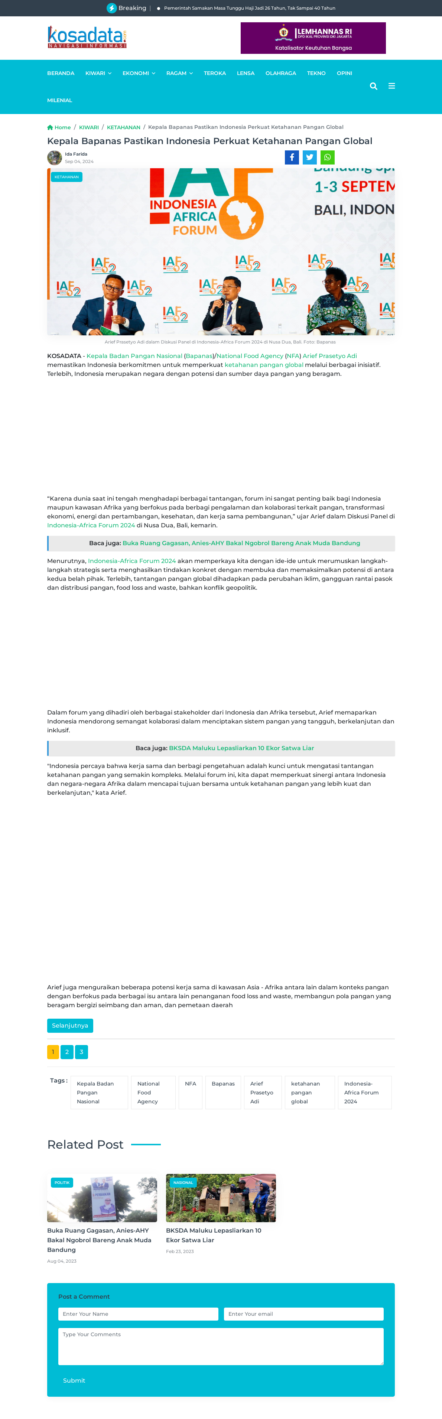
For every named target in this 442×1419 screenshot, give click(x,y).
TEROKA (215, 73)
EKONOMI (139, 73)
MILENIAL (59, 100)
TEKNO (316, 73)
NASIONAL (183, 1182)
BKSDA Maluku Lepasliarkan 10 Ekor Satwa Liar (241, 748)
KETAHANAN (123, 127)
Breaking (132, 8)
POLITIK (62, 1182)
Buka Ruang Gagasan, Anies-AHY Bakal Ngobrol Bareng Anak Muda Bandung (241, 543)
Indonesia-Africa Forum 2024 (91, 525)
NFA (293, 355)
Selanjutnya (70, 1025)
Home (59, 127)
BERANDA (60, 73)
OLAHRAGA (281, 73)
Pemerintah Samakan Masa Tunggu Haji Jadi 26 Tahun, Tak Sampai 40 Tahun (246, 8)
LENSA (245, 73)
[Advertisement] (221, 436)
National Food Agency (250, 355)
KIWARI (98, 73)
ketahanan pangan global (264, 364)
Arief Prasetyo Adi (330, 355)
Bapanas (199, 355)
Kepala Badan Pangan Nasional (134, 355)
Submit (74, 1380)
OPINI (344, 73)
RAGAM (179, 73)
